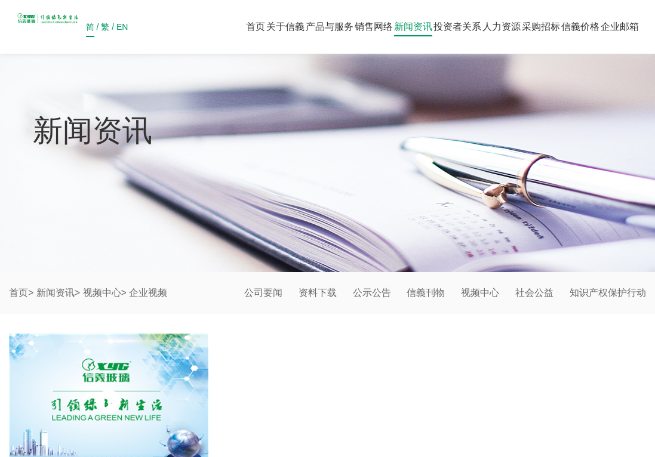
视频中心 (102, 293)
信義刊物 (426, 293)
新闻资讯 (413, 26)
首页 (255, 26)
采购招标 (541, 26)
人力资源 (501, 26)
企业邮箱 (620, 26)
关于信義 (285, 26)
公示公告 (372, 293)
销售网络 (374, 26)
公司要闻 (263, 293)
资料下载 (318, 293)
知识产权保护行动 (608, 293)
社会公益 (534, 293)
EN (122, 29)
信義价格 (580, 26)
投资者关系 (457, 26)
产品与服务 (329, 26)
